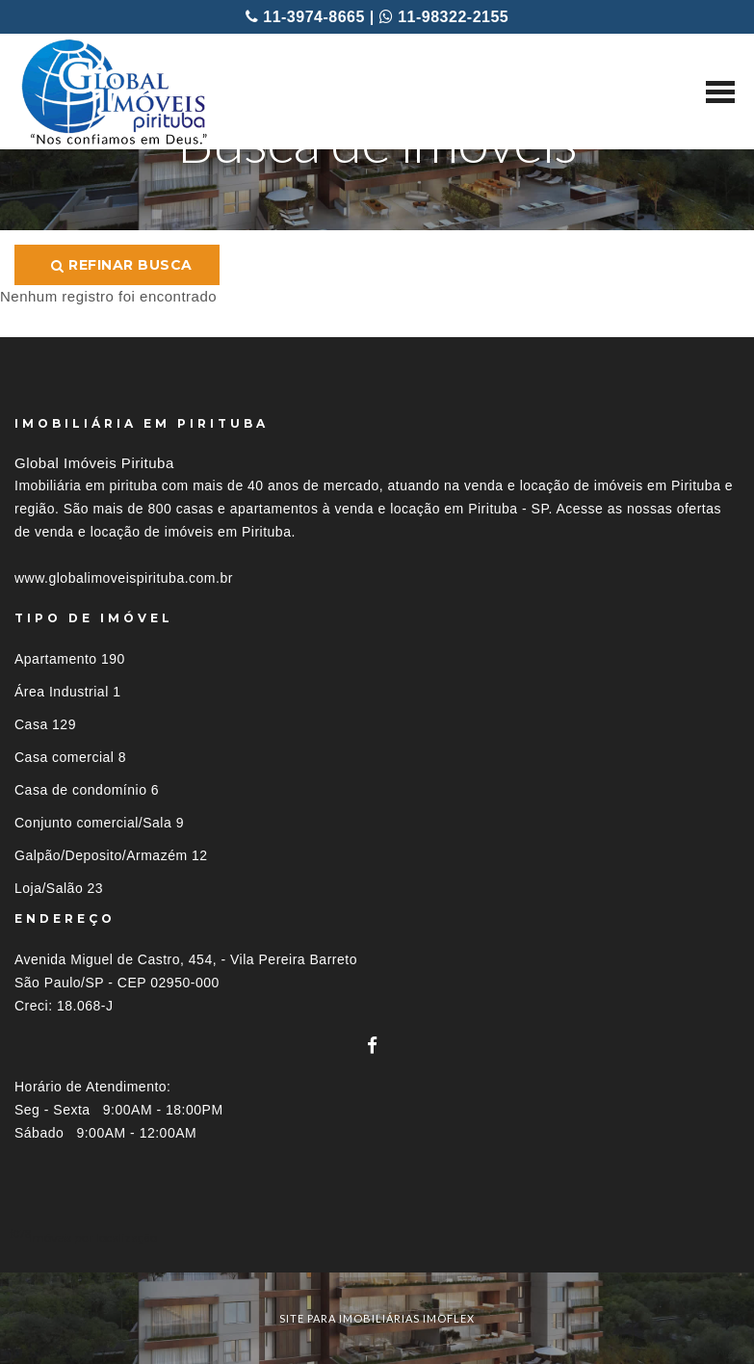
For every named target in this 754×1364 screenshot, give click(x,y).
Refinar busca (122, 265)
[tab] (377, 1237)
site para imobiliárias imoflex (377, 1318)
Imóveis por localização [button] (93, 1237)
